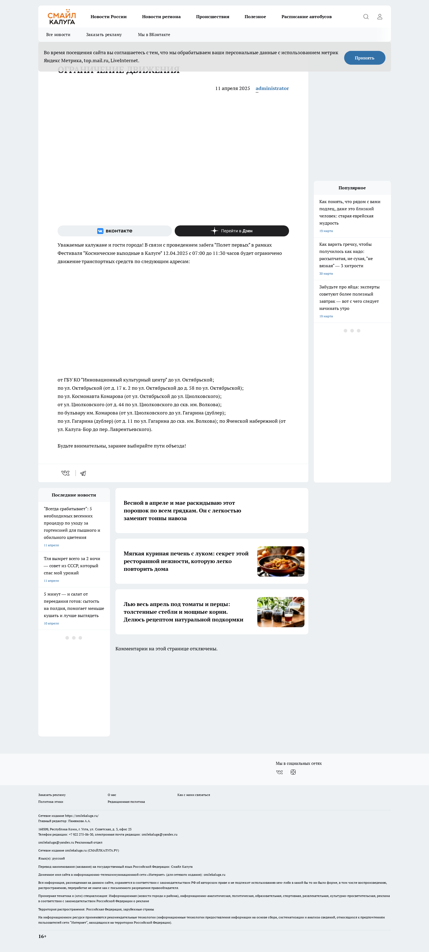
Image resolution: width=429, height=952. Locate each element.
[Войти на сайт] (379, 16)
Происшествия (212, 16)
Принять (364, 58)
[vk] (66, 473)
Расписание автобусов (307, 16)
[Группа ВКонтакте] (115, 230)
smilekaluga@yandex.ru (159, 834)
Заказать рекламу (104, 34)
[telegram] (84, 473)
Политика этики (50, 802)
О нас (112, 795)
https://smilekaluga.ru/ (82, 816)
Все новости (58, 34)
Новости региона (161, 16)
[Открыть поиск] (366, 16)
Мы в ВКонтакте (154, 34)
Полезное (255, 16)
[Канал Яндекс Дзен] (232, 230)
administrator (272, 88)
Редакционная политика (126, 802)
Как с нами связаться (193, 795)
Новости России (109, 16)
